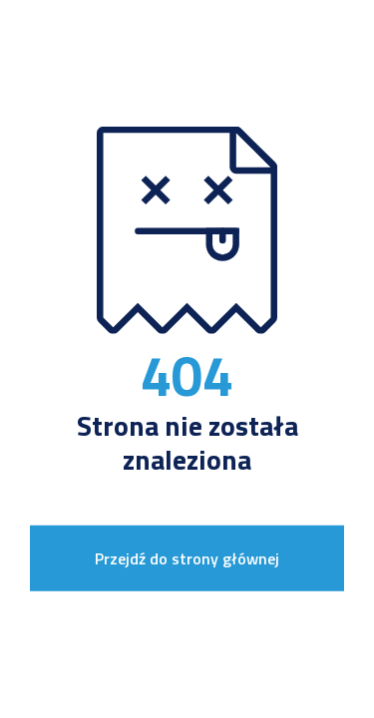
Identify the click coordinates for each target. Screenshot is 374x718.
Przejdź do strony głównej (187, 558)
